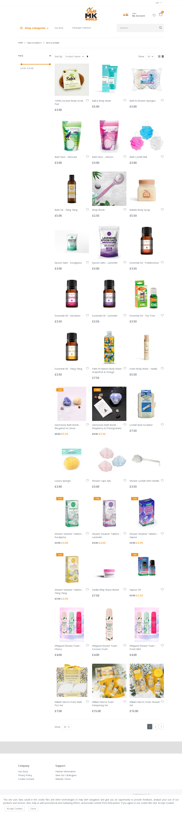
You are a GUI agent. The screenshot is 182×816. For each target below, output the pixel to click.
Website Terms (63, 778)
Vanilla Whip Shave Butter (105, 589)
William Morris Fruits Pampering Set (103, 703)
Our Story (59, 28)
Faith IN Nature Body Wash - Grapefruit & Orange (107, 370)
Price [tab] (34, 56)
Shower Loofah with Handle (144, 480)
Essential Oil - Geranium (67, 315)
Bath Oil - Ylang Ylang (66, 209)
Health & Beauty (34, 43)
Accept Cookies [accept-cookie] (15, 808)
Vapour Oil (135, 589)
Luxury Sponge (63, 480)
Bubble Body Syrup (140, 209)
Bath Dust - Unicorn (102, 156)
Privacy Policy (25, 775)
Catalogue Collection (81, 27)
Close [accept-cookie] (33, 808)
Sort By (58, 56)
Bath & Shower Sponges (143, 100)
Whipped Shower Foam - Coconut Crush (105, 647)
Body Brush (98, 209)
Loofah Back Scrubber (141, 424)
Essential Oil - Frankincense (144, 262)
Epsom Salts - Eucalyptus (68, 262)
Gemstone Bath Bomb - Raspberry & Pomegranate (106, 426)
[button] (154, 15)
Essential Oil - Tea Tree (142, 315)
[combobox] (140, 28)
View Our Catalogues (66, 775)
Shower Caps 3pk (101, 480)
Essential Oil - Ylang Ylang (68, 368)
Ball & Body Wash (101, 100)
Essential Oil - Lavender (105, 315)
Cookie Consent (26, 778)
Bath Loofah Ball (138, 156)
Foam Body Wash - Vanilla (143, 368)
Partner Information (65, 771)
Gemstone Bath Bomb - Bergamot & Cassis (67, 426)
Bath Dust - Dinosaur (66, 156)
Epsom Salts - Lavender (105, 262)
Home (20, 43)
